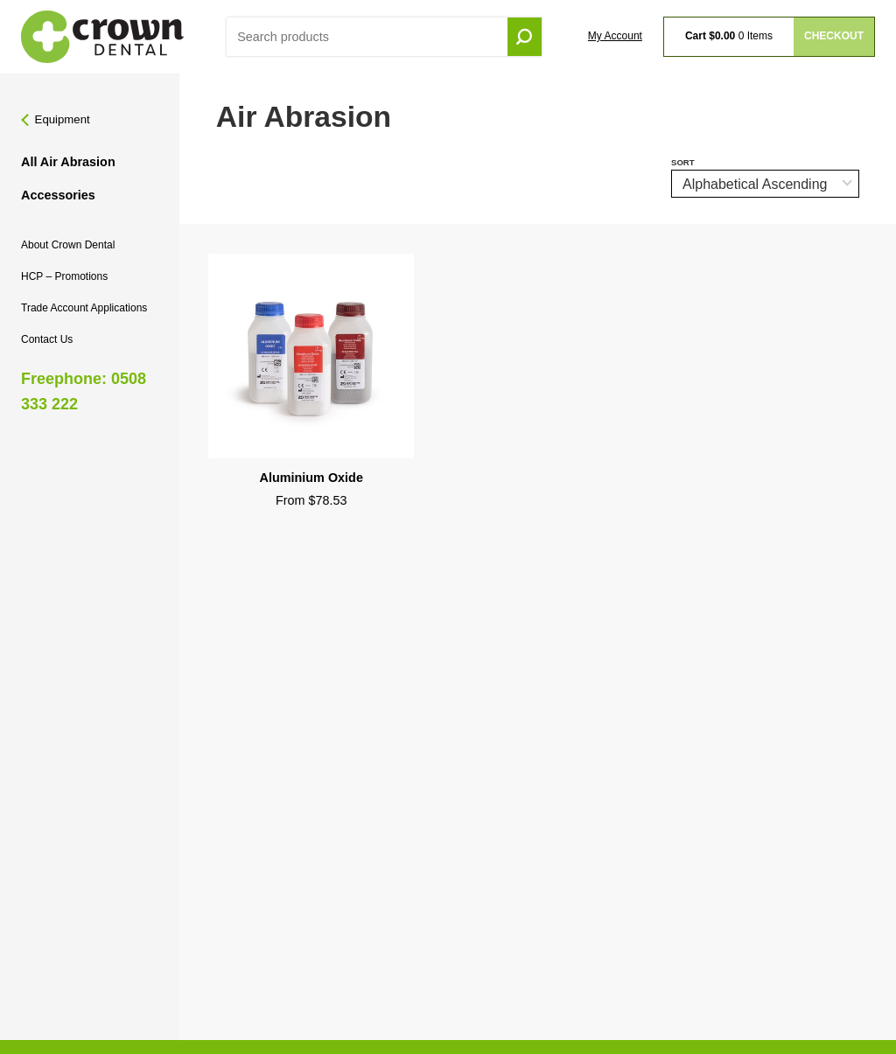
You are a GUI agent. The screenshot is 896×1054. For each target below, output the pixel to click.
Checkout (834, 36)
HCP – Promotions (64, 276)
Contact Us (47, 339)
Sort (683, 162)
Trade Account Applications (84, 308)
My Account (615, 36)
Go (524, 37)
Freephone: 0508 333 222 (83, 391)
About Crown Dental (68, 245)
